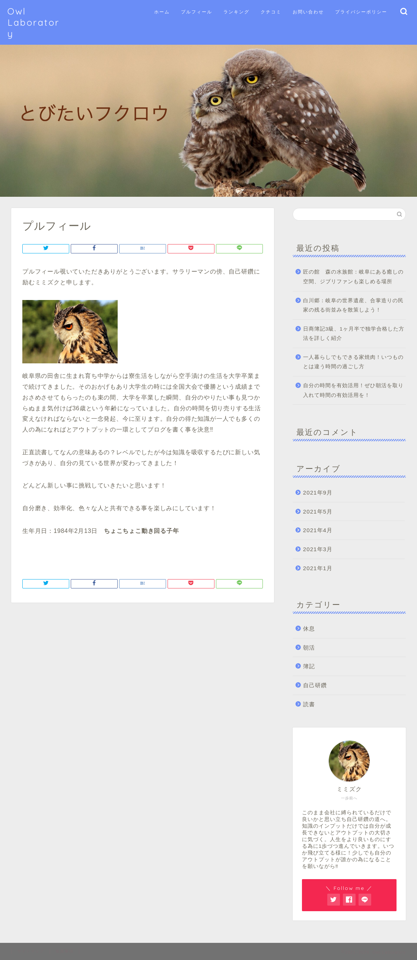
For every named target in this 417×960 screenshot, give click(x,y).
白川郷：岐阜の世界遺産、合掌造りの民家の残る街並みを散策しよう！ (353, 305)
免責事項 (64, 951)
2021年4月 (317, 530)
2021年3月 (317, 549)
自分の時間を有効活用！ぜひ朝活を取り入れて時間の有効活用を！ (353, 390)
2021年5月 (317, 511)
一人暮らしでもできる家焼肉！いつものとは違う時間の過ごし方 (353, 362)
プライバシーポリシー (361, 12)
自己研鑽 (315, 685)
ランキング (236, 12)
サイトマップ (30, 951)
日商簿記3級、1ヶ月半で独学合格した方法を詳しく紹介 (353, 333)
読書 (309, 704)
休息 (309, 628)
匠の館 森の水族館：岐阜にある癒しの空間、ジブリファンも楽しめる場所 (353, 276)
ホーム (162, 12)
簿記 (309, 666)
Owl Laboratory (33, 22)
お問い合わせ (308, 12)
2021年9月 (317, 492)
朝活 (309, 647)
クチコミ (271, 12)
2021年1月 (317, 568)
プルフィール (196, 12)
